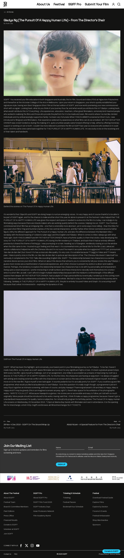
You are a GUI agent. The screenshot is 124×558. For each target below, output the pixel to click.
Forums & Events (100, 511)
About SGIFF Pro (40, 498)
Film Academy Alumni (42, 516)
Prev (7, 421)
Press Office (9, 516)
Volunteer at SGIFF (11, 529)
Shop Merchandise (100, 520)
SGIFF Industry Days (41, 507)
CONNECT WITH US (11, 545)
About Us (43, 4)
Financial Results (10, 520)
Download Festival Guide (103, 498)
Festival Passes (69, 502)
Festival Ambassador (101, 516)
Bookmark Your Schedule (73, 507)
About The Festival (11, 493)
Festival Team (9, 502)
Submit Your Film (97, 4)
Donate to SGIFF (11, 525)
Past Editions (9, 511)
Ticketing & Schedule (71, 493)
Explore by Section (100, 507)
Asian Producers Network (43, 511)
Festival (59, 4)
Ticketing (66, 498)
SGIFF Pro (74, 4)
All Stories (10, 12)
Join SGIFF (8, 534)
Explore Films (98, 502)
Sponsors (97, 525)
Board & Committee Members (16, 507)
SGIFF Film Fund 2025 (42, 502)
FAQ (15, 554)
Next (117, 421)
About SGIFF (9, 498)
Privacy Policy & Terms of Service (109, 554)
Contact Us (7, 554)
